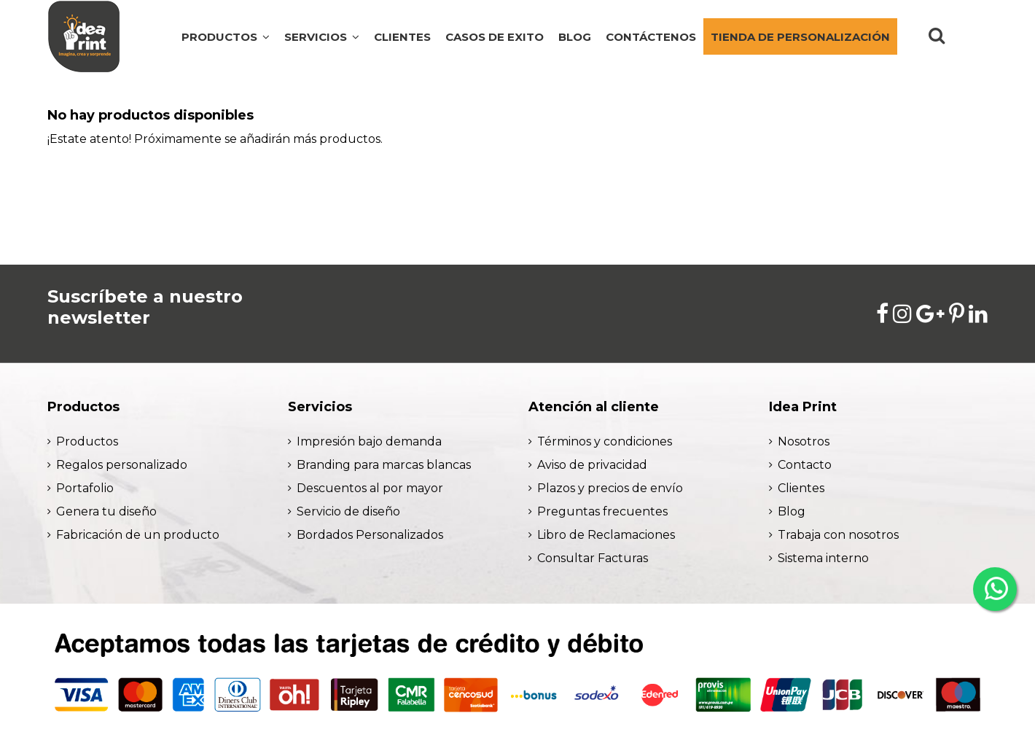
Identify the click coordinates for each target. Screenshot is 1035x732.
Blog (791, 511)
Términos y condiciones (604, 441)
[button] (322, 36)
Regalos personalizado (121, 465)
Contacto (805, 465)
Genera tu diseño (106, 511)
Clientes (801, 488)
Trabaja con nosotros (838, 535)
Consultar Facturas (592, 558)
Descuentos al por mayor (370, 488)
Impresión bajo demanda (369, 441)
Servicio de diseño (348, 511)
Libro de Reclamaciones (606, 535)
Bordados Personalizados (370, 535)
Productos (87, 441)
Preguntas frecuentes (602, 511)
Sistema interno (823, 558)
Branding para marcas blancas (384, 465)
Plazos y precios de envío (610, 488)
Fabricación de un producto (137, 535)
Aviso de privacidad (592, 465)
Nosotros (803, 441)
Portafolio (85, 488)
